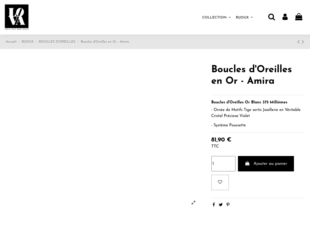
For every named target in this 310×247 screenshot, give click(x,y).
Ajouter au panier (266, 163)
